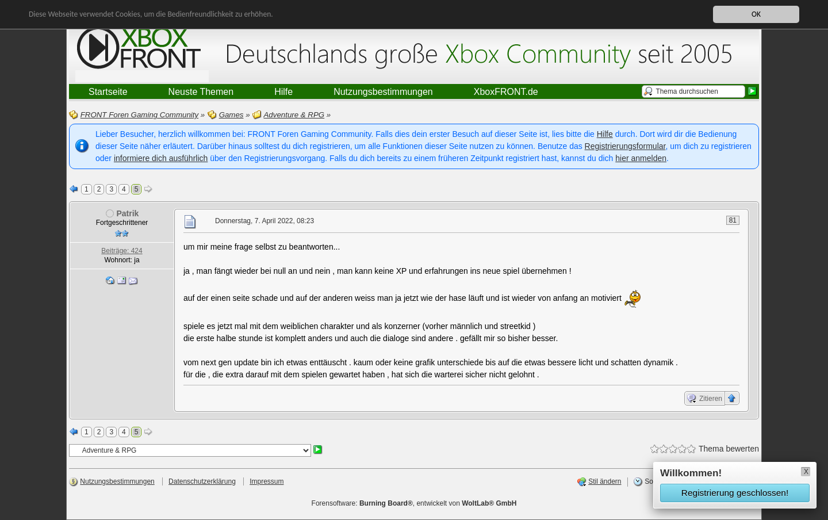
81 (733, 220)
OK (756, 13)
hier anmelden (640, 158)
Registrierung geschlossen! (734, 493)
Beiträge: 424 (121, 251)
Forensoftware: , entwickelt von (414, 503)
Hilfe (605, 134)
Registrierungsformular (625, 146)
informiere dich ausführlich (161, 158)
